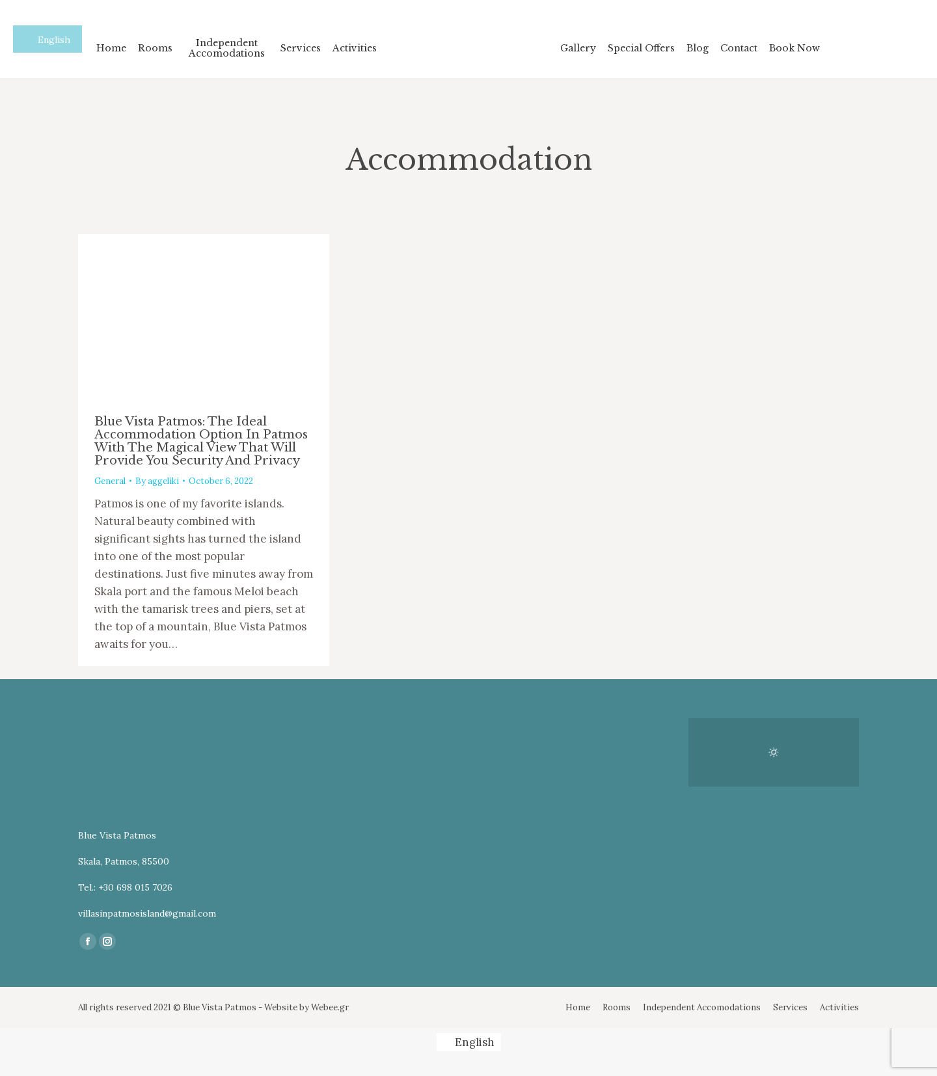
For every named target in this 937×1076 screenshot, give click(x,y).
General (110, 481)
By (157, 481)
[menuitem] (111, 47)
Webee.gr (330, 1007)
